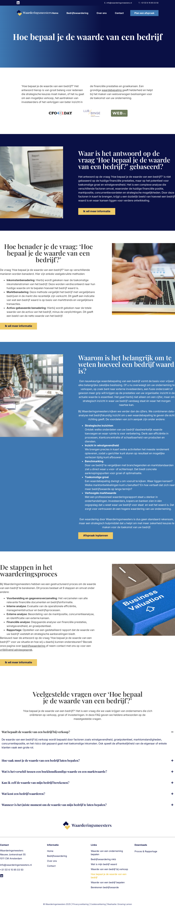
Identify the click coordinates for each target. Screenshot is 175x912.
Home (55, 13)
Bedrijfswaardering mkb (103, 859)
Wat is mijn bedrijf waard (104, 864)
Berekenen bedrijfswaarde (105, 887)
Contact (119, 13)
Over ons (102, 13)
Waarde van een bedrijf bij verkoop (109, 869)
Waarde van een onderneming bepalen (107, 853)
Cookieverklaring (98, 904)
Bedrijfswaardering (77, 13)
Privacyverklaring (80, 904)
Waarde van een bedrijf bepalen (108, 882)
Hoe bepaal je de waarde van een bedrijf (108, 876)
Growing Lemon (124, 904)
